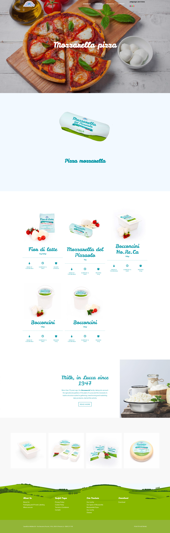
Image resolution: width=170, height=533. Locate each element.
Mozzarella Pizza (93, 507)
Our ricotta (90, 502)
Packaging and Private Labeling (34, 505)
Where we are (28, 507)
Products (110, 4)
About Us (98, 4)
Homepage (87, 4)
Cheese (89, 512)
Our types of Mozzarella (95, 505)
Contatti (57, 510)
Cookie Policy (59, 505)
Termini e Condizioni (62, 507)
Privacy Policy (59, 502)
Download (121, 502)
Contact (121, 4)
